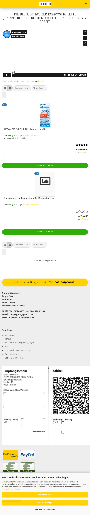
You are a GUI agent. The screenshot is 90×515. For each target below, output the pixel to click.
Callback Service (12, 354)
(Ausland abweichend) (31, 136)
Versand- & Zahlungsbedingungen (19, 343)
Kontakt (8, 339)
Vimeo (40, 81)
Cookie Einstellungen (14, 358)
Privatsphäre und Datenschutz (18, 350)
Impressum (9, 335)
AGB (6, 346)
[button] (4, 88)
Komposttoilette (9, 81)
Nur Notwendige (45, 502)
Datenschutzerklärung (11, 489)
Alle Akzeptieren (45, 494)
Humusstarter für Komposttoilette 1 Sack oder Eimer (29, 198)
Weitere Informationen (45, 509)
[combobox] (22, 88)
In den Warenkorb (45, 165)
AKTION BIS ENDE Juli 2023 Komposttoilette (25, 129)
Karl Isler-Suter (27, 81)
